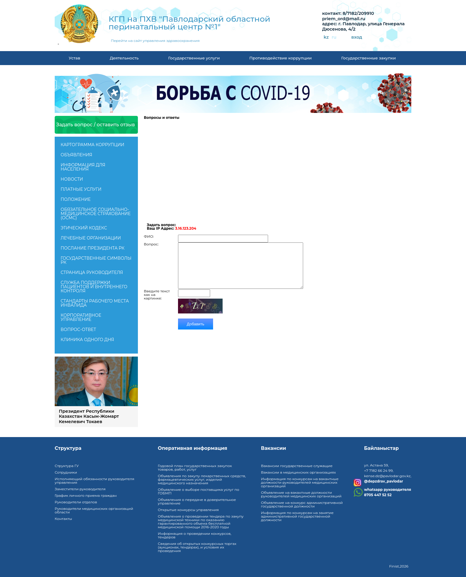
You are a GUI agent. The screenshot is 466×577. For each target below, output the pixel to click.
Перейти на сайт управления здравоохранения (155, 40)
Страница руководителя (92, 272)
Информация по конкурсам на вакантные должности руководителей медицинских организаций (300, 482)
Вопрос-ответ (78, 329)
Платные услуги (81, 189)
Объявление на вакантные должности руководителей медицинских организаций (301, 494)
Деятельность (124, 58)
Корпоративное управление (81, 317)
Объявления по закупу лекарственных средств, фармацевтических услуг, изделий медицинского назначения (202, 479)
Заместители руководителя (80, 489)
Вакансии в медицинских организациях (298, 472)
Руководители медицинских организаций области (94, 510)
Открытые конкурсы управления (188, 509)
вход (356, 37)
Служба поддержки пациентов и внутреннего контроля (94, 287)
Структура (68, 448)
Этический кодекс (84, 228)
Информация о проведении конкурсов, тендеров (194, 535)
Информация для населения (83, 167)
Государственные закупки (368, 58)
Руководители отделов (76, 502)
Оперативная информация (192, 448)
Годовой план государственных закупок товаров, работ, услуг (195, 468)
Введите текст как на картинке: (157, 299)
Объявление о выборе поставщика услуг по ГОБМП (198, 491)
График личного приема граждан (86, 495)
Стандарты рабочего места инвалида (95, 303)
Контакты (63, 518)
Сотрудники (66, 472)
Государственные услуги (194, 58)
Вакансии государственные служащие (297, 466)
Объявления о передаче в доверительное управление (197, 501)
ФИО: (149, 232)
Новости (72, 179)
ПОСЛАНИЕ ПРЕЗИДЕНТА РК (93, 248)
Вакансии (273, 448)
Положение (76, 199)
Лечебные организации (91, 238)
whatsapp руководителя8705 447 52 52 (387, 492)
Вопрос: (151, 240)
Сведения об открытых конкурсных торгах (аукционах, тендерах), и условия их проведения (197, 547)
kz (326, 37)
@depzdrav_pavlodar (383, 481)
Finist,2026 (398, 566)
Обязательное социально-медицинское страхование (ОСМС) (95, 213)
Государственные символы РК (96, 260)
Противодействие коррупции (280, 58)
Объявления (76, 154)
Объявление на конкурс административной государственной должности (302, 504)
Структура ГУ (67, 466)
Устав (74, 58)
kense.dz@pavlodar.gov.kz (387, 476)
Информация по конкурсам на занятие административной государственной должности (297, 516)
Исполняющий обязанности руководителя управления (94, 481)
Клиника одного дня (87, 339)
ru (334, 37)
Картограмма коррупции (92, 144)
